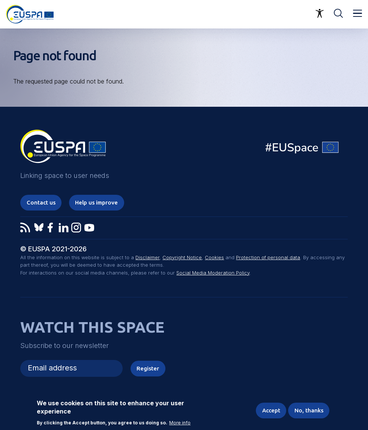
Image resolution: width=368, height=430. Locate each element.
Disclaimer (147, 257)
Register (148, 368)
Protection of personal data (268, 257)
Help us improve (96, 202)
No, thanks (308, 410)
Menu (357, 13)
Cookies (214, 257)
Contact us (41, 202)
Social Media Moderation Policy (212, 273)
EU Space (302, 149)
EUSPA (63, 149)
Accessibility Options (319, 13)
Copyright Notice (182, 257)
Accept (271, 410)
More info (180, 423)
